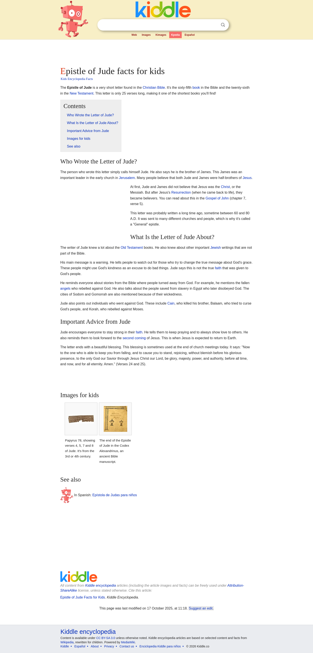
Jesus (247, 178)
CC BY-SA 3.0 (105, 638)
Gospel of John (217, 198)
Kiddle (65, 646)
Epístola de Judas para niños (114, 495)
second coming (134, 338)
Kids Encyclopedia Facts (77, 79)
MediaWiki (128, 642)
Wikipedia (67, 642)
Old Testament (132, 247)
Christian (149, 87)
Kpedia (175, 34)
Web (134, 34)
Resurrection (181, 192)
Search (223, 25)
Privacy (109, 646)
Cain (171, 303)
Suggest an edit (201, 608)
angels (65, 288)
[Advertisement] (156, 52)
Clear (214, 25)
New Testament (81, 93)
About (95, 646)
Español (190, 34)
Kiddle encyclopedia (100, 585)
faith (218, 268)
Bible (161, 87)
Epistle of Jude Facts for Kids (82, 597)
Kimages (160, 34)
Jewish (215, 247)
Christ (225, 187)
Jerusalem (127, 178)
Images (146, 34)
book (196, 87)
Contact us (127, 646)
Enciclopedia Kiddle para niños (160, 646)
